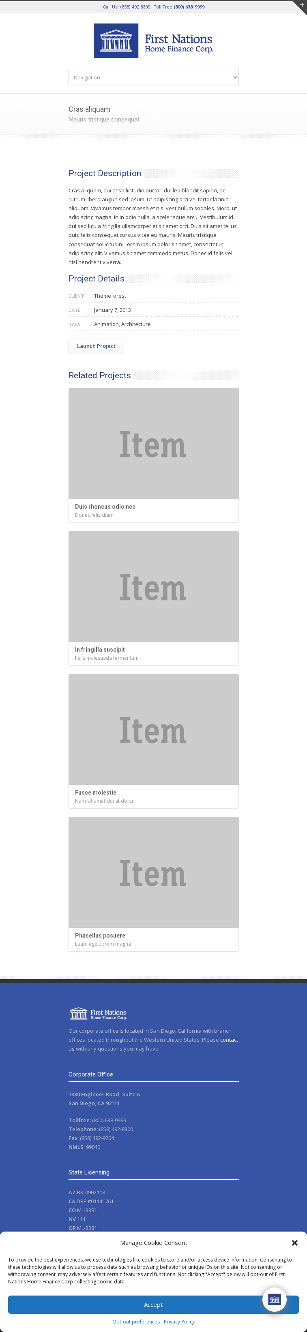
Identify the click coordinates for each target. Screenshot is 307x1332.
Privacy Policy (179, 1321)
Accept (153, 1304)
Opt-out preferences (136, 1321)
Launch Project (96, 346)
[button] (295, 1243)
